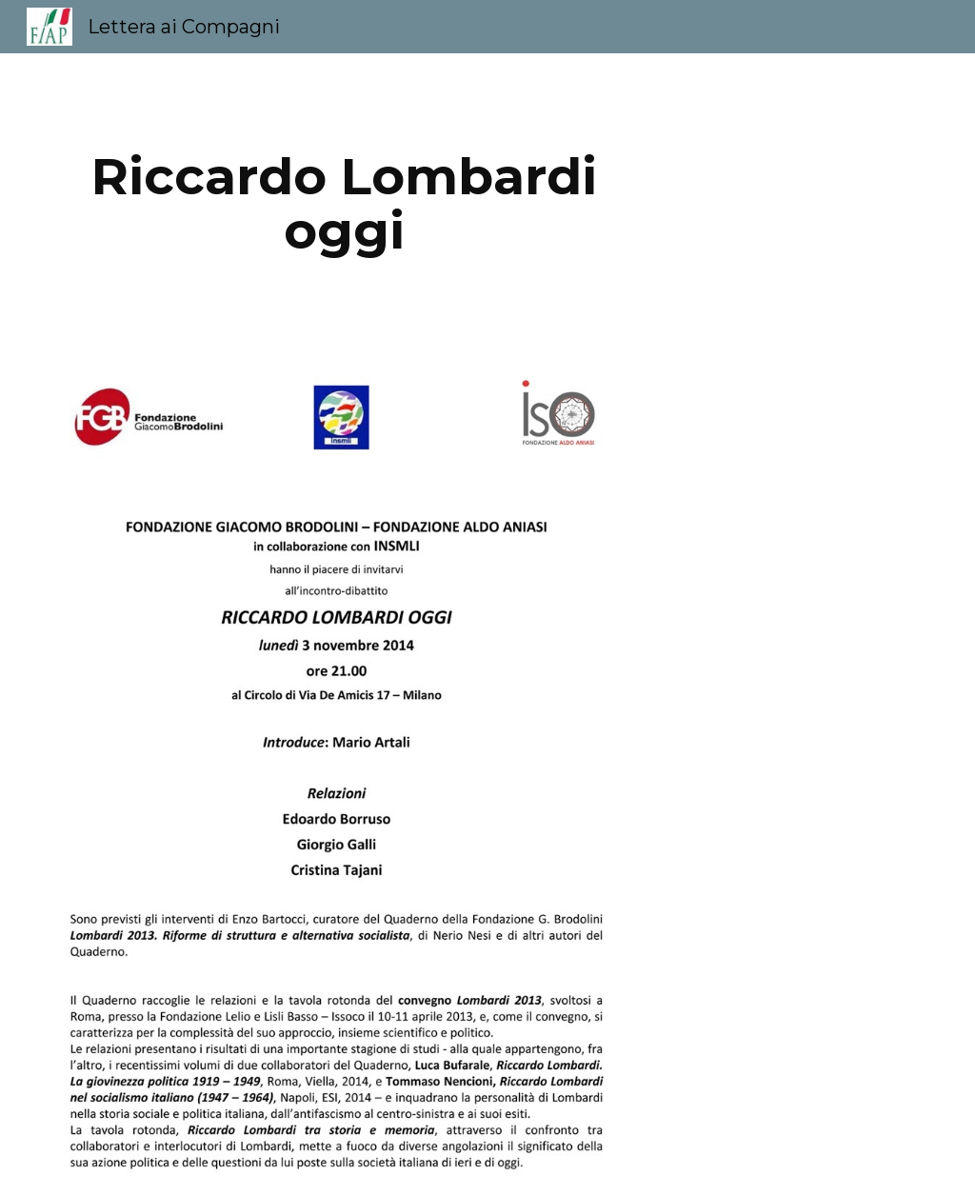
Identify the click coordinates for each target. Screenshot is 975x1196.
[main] (344, 203)
